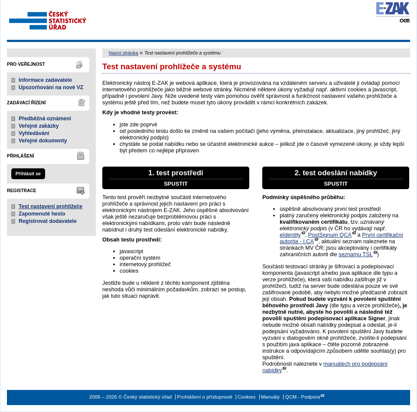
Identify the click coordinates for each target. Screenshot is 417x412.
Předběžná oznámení (45, 119)
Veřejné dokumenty (43, 141)
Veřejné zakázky (39, 126)
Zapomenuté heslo (42, 214)
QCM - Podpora (302, 396)
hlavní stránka (123, 52)
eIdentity (290, 235)
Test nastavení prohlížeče (50, 206)
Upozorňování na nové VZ (51, 87)
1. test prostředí (176, 178)
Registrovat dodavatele (48, 221)
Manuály (270, 396)
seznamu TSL (356, 254)
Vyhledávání (34, 133)
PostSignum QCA (330, 235)
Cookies (247, 396)
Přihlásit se (28, 173)
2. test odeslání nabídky (336, 178)
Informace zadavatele (45, 80)
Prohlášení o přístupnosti (204, 396)
